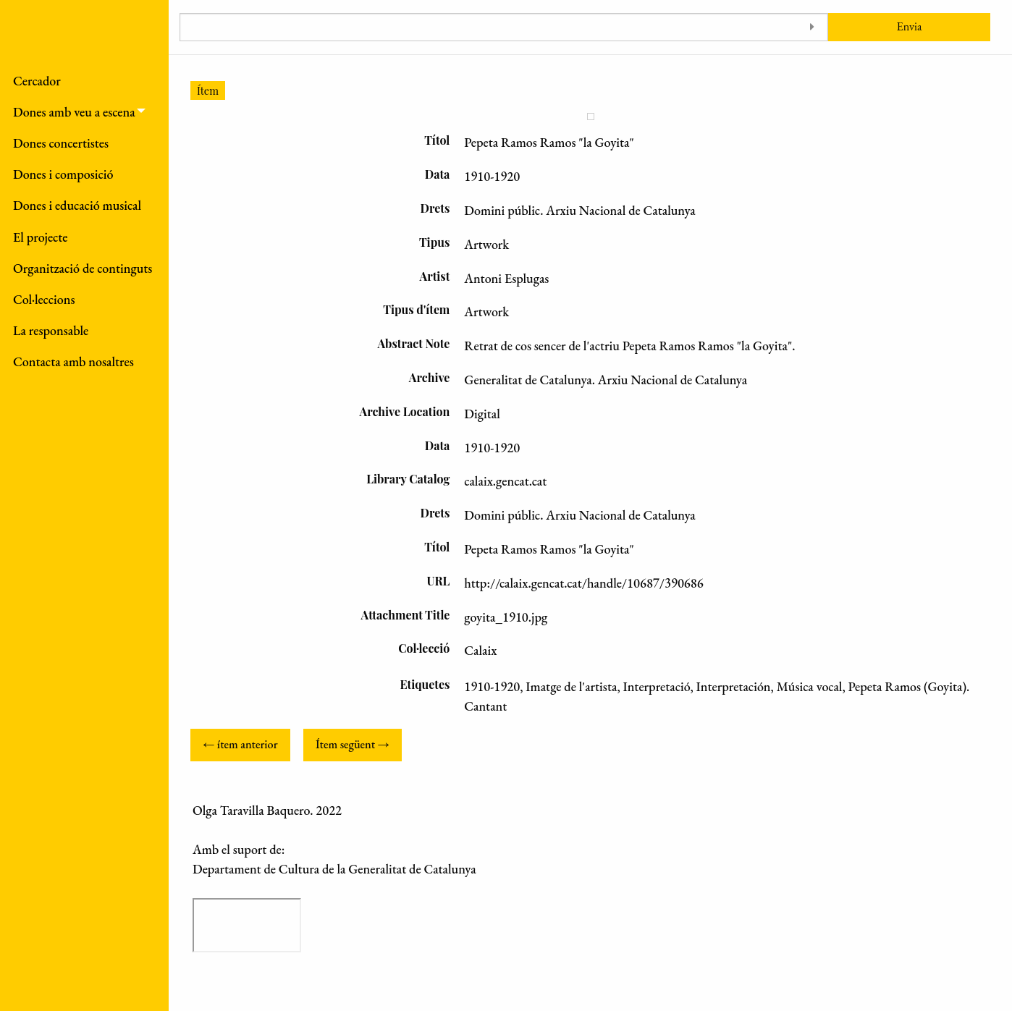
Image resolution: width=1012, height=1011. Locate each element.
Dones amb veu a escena (74, 111)
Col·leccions (44, 299)
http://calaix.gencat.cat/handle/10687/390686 (583, 583)
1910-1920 (492, 686)
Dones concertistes (61, 143)
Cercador (37, 80)
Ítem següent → (352, 744)
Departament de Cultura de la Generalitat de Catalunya (334, 868)
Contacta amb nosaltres (73, 361)
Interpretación (733, 686)
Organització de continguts (82, 268)
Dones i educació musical (77, 205)
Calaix (480, 650)
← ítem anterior (240, 744)
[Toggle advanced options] (812, 27)
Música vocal (810, 686)
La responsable (50, 330)
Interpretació (656, 686)
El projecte (40, 237)
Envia (909, 26)
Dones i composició (63, 174)
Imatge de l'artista (571, 686)
